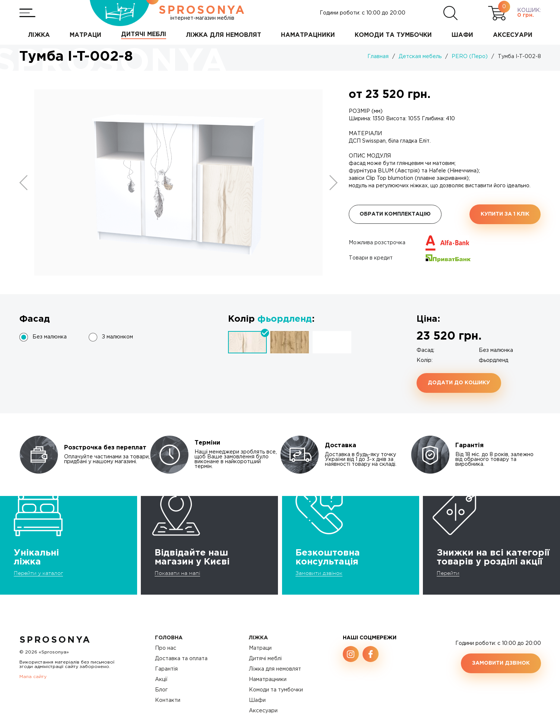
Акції (161, 679)
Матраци (260, 648)
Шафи (257, 700)
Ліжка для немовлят (275, 669)
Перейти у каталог (38, 573)
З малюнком (117, 337)
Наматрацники (268, 679)
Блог (161, 690)
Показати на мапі (177, 573)
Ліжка (258, 638)
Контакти (167, 700)
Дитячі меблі (265, 658)
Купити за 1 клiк (505, 214)
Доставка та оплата (181, 658)
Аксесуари (263, 711)
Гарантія (166, 669)
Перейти (448, 573)
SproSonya (55, 640)
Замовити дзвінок (318, 573)
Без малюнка (49, 337)
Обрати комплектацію (395, 214)
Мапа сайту (33, 677)
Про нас (165, 648)
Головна (169, 638)
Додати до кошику (459, 383)
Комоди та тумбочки (276, 690)
